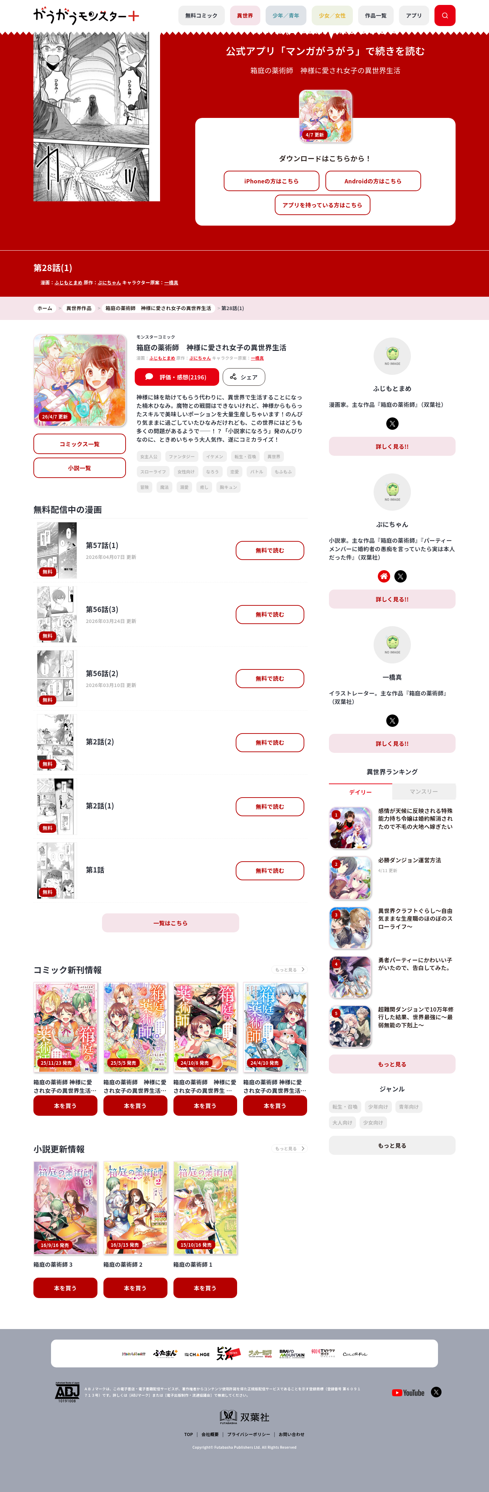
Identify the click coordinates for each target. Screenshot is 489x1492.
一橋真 (171, 282)
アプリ (414, 15)
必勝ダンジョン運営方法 (410, 860)
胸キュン (228, 487)
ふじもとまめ (69, 282)
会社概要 (210, 1434)
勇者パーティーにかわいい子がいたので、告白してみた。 (415, 964)
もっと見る (392, 1064)
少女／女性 (332, 15)
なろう (212, 471)
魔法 (164, 487)
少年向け (378, 1106)
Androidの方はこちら (373, 181)
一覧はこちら (170, 923)
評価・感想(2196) (183, 377)
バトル (256, 471)
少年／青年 (286, 15)
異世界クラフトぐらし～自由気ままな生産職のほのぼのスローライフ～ (415, 918)
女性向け (186, 471)
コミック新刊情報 (67, 969)
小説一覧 (79, 468)
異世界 (245, 15)
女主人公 (149, 456)
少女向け (373, 1122)
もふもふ (283, 471)
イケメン (214, 456)
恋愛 (234, 471)
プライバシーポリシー (249, 1434)
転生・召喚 (245, 456)
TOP (188, 1434)
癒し (204, 487)
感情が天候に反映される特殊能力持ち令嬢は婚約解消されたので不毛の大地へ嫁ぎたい (415, 818)
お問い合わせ (292, 1434)
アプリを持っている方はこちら (322, 205)
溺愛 (184, 487)
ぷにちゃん (109, 282)
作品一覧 (376, 15)
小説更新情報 (59, 1148)
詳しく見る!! (392, 446)
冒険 (144, 487)
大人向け (342, 1122)
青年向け (409, 1106)
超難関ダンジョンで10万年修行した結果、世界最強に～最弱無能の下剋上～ (416, 1017)
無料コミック (201, 15)
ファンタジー (182, 456)
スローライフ (153, 471)
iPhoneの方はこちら (272, 181)
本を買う (65, 1105)
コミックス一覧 (79, 444)
